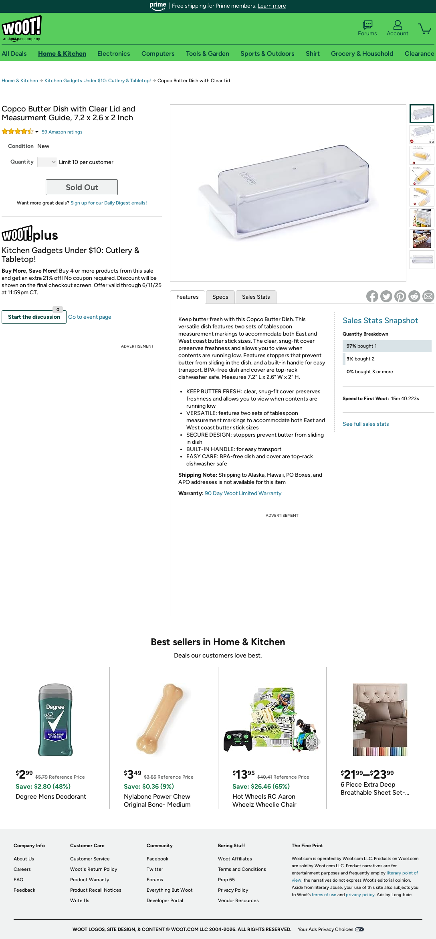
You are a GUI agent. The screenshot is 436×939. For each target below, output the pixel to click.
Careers (22, 869)
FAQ (18, 879)
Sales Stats (256, 296)
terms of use (324, 894)
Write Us (79, 900)
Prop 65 (226, 879)
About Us (24, 859)
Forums (367, 28)
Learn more (272, 5)
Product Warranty (89, 879)
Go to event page (89, 317)
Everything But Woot (170, 890)
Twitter (155, 869)
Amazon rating (62, 132)
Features (187, 296)
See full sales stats (366, 424)
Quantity (22, 161)
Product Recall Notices (95, 890)
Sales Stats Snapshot (380, 320)
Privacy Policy (233, 890)
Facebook (157, 859)
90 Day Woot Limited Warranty (243, 493)
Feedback (24, 890)
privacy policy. (360, 894)
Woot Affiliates (235, 859)
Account (397, 28)
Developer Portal (165, 900)
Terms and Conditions (242, 869)
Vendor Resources (238, 900)
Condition (21, 146)
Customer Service (90, 859)
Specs (220, 296)
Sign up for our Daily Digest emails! (109, 203)
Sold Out (82, 187)
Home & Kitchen (20, 80)
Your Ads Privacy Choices (325, 929)
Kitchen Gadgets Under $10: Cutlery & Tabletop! (98, 80)
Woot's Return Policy (93, 869)
